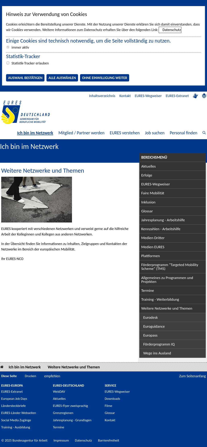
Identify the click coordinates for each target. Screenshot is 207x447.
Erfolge (146, 175)
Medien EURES (153, 247)
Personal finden (183, 133)
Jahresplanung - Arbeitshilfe (163, 220)
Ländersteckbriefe (13, 406)
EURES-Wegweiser (148, 96)
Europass (150, 335)
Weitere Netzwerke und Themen (166, 308)
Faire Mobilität (152, 193)
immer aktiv (20, 47)
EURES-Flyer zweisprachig (70, 406)
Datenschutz (172, 30)
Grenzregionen (63, 413)
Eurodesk (150, 317)
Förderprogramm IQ (159, 344)
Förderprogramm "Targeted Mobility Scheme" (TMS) (169, 266)
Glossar (147, 211)
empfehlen (52, 376)
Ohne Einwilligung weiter (104, 78)
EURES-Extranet (177, 96)
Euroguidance (154, 326)
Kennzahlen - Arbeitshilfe (161, 229)
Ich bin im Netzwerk (35, 133)
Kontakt (125, 96)
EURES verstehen (125, 133)
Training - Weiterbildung (160, 299)
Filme (108, 406)
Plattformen (150, 255)
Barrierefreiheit (108, 440)
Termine (147, 290)
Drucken (30, 376)
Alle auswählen (62, 78)
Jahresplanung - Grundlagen (72, 420)
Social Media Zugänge (16, 420)
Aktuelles (148, 166)
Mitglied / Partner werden (81, 133)
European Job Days (14, 399)
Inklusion (148, 202)
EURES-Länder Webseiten (18, 413)
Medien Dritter (153, 237)
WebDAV (59, 391)
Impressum (61, 440)
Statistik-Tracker (23, 56)
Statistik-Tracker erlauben (30, 63)
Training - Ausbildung (15, 427)
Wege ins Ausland (157, 353)
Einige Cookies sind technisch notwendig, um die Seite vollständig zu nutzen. (88, 40)
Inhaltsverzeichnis (102, 96)
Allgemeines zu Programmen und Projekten (167, 279)
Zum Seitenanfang (192, 376)
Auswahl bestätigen (25, 78)
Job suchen (155, 133)
